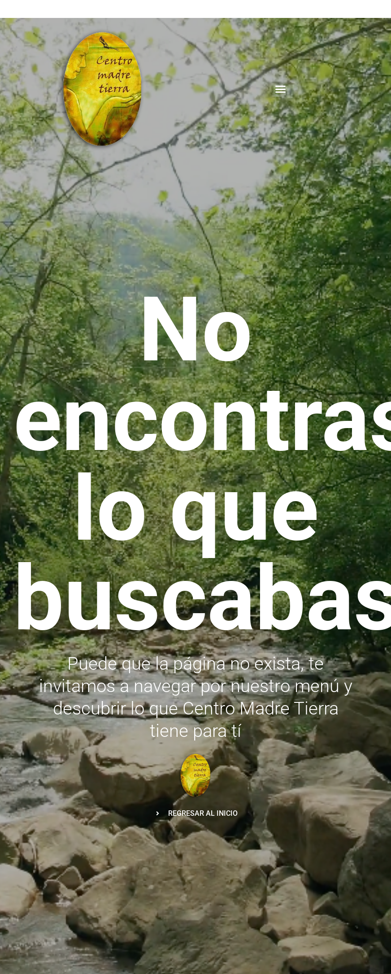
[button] (280, 89)
